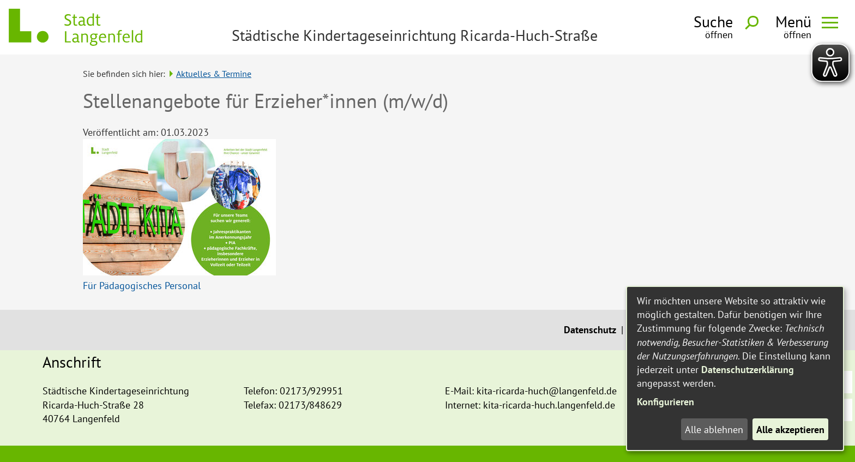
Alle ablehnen (714, 429)
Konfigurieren (665, 401)
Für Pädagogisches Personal (142, 285)
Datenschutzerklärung (747, 369)
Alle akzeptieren (790, 429)
